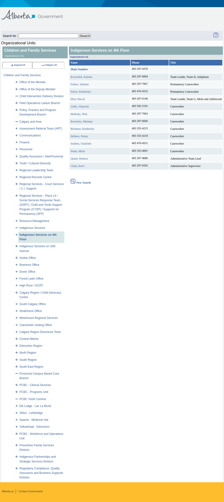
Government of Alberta (36, 12)
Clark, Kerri (77, 166)
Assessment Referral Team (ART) (41, 128)
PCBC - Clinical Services (35, 385)
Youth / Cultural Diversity (35, 163)
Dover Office (27, 271)
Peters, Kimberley (81, 91)
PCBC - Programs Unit (34, 392)
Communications (30, 135)
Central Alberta (29, 339)
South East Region (31, 366)
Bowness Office (29, 264)
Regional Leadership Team (37, 170)
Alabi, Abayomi (80, 106)
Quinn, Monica (79, 158)
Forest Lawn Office (32, 278)
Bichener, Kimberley (82, 129)
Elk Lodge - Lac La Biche (35, 406)
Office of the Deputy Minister (38, 89)
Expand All (18, 65)
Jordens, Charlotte (81, 143)
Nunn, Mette (78, 151)
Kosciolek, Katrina (81, 77)
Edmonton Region (31, 345)
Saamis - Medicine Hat (34, 420)
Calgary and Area (31, 121)
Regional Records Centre (36, 177)
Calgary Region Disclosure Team (40, 332)
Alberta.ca (8, 491)
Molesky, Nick (79, 114)
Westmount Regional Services (39, 318)
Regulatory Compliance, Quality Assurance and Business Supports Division (41, 473)
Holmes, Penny (79, 136)
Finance (25, 142)
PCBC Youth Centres (33, 399)
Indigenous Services (32, 228)
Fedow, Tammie (80, 84)
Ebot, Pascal (78, 99)
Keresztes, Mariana (82, 121)
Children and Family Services (22, 75)
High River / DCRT (31, 285)
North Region (28, 352)
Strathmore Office (31, 311)
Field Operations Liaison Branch (40, 103)
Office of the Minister (33, 82)
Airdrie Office (28, 258)
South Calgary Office (33, 304)
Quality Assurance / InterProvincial (41, 156)
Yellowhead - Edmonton (35, 426)
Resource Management (34, 221)
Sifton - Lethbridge (31, 413)
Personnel (26, 149)
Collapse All (49, 65)
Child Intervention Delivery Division (42, 96)
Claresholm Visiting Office (36, 325)
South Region (28, 359)
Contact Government (31, 491)
